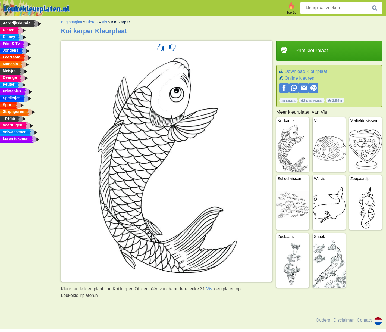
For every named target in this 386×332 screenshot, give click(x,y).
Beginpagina (71, 22)
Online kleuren (300, 78)
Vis (104, 22)
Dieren (92, 22)
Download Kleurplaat (306, 71)
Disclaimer (343, 320)
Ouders (323, 320)
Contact (364, 320)
